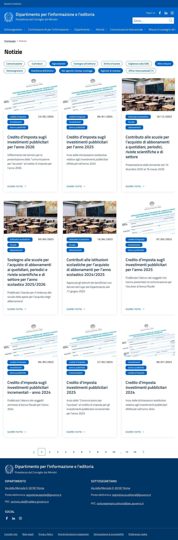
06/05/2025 (46, 362)
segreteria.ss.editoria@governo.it (131, 495)
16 (134, 452)
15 (126, 452)
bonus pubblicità (18, 127)
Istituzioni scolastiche (138, 116)
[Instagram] (171, 13)
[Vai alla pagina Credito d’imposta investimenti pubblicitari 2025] (76, 431)
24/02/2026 (46, 116)
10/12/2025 (164, 116)
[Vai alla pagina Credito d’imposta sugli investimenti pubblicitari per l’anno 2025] (76, 186)
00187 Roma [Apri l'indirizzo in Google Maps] (122, 488)
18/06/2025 (105, 239)
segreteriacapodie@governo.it (43, 495)
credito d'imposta (18, 116)
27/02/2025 (105, 362)
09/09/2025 (46, 239)
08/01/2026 (105, 116)
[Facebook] (158, 13)
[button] (138, 534)
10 (113, 452)
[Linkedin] (165, 13)
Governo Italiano (12, 4)
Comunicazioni (75, 372)
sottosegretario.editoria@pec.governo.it (120, 503)
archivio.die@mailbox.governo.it (30, 502)
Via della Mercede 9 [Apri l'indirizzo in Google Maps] (103, 488)
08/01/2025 (164, 362)
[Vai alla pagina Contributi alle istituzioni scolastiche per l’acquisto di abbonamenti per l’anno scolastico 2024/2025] (76, 309)
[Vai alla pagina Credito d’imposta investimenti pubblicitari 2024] (135, 431)
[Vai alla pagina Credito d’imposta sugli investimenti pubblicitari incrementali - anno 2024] (16, 431)
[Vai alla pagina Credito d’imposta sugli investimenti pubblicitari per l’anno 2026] (16, 186)
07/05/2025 (164, 239)
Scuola (131, 122)
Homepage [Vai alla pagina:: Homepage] (10, 41)
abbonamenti (134, 127)
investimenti (16, 122)
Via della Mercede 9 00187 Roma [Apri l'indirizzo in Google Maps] (24, 488)
